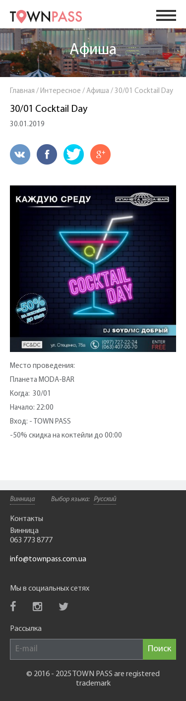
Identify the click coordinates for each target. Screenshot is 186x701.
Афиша (93, 50)
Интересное (60, 91)
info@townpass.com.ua (48, 559)
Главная (22, 91)
